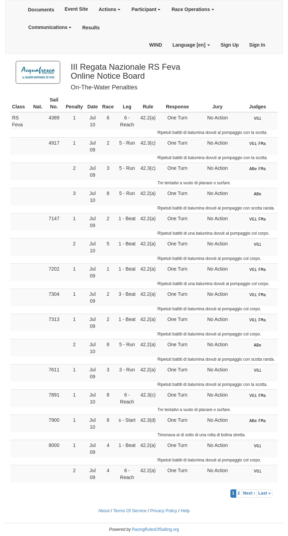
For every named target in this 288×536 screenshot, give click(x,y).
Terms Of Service (130, 510)
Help (185, 510)
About (104, 510)
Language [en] (191, 45)
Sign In (257, 45)
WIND (155, 45)
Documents (41, 9)
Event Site (76, 9)
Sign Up (229, 45)
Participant (145, 9)
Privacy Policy (163, 510)
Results (91, 27)
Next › (249, 493)
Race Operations (192, 9)
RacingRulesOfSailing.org (155, 529)
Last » (264, 493)
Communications (49, 27)
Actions (109, 9)
